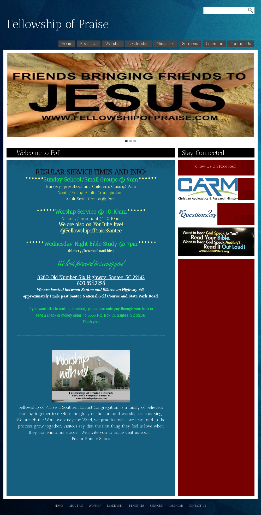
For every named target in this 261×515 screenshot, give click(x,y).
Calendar (214, 43)
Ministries (165, 43)
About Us (88, 43)
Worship (113, 43)
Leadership (138, 43)
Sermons (190, 43)
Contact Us (240, 43)
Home (67, 43)
